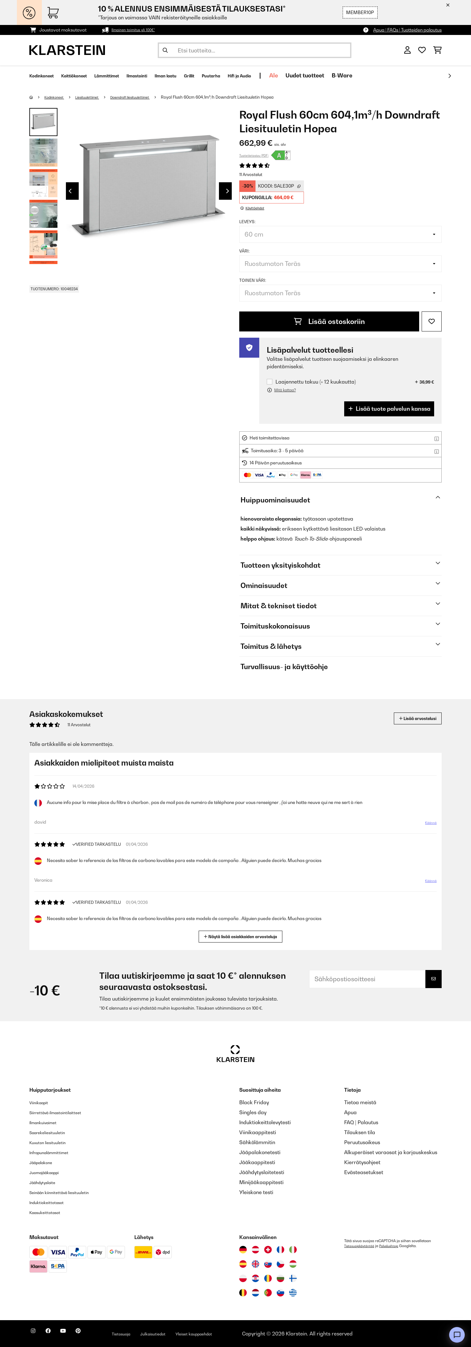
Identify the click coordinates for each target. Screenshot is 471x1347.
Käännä (427, 825)
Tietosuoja (144, 1333)
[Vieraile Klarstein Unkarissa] (293, 1264)
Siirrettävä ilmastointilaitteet (63, 1112)
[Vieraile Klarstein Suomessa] (293, 1278)
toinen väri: (252, 280)
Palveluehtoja (395, 1246)
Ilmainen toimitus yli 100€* (138, 29)
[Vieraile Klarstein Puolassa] (243, 1278)
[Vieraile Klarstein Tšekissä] (280, 1264)
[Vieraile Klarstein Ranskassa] (280, 1249)
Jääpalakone (44, 1162)
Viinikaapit (42, 1102)
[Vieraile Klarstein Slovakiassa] (268, 1264)
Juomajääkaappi (49, 1172)
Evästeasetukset (363, 1172)
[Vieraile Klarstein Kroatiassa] (255, 1278)
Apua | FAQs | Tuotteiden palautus (407, 29)
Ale (340, 75)
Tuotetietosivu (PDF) (254, 155)
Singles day (252, 1112)
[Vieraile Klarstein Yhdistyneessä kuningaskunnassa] (255, 1264)
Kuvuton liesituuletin (52, 1142)
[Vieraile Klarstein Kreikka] (293, 1293)
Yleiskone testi (256, 1192)
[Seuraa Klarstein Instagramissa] (35, 1334)
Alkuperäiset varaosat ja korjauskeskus (390, 1152)
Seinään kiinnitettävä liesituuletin (68, 1192)
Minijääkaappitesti (261, 1182)
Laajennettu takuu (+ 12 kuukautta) (315, 382)
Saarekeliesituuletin (52, 1132)
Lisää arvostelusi (410, 718)
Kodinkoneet (58, 97)
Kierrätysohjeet (362, 1162)
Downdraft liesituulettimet (148, 97)
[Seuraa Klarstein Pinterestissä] (95, 1334)
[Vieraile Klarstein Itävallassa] (255, 1249)
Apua (350, 1112)
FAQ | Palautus (361, 1122)
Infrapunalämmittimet (55, 1152)
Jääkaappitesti (257, 1162)
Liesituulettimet (97, 97)
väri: (244, 250)
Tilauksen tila (359, 1132)
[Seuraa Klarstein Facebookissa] (55, 1334)
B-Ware (409, 75)
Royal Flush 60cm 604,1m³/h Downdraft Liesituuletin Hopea (241, 97)
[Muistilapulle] (432, 321)
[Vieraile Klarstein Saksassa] (243, 1249)
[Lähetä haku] (165, 50)
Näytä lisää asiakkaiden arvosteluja (243, 936)
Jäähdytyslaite (46, 1182)
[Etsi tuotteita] (254, 50)
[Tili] (407, 50)
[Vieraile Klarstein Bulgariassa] (280, 1278)
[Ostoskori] (437, 50)
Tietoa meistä (360, 1102)
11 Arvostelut (250, 174)
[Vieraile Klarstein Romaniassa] (268, 1278)
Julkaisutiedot (182, 1333)
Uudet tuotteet (371, 75)
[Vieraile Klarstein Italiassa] (293, 1249)
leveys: (247, 221)
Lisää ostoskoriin (329, 321)
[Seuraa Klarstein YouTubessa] (75, 1334)
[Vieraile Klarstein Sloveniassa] (280, 1292)
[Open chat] (457, 1335)
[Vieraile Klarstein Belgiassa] (243, 1292)
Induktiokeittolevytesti (265, 1122)
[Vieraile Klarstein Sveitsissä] (268, 1249)
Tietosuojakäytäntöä (361, 1246)
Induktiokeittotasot (51, 1202)
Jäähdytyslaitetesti (261, 1172)
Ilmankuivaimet (47, 1122)
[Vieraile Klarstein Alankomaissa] (255, 1292)
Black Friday (254, 1102)
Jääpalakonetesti (259, 1152)
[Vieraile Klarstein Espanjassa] (243, 1264)
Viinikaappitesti (257, 1132)
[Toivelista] (422, 50)
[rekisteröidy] (449, 76)
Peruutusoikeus (362, 1142)
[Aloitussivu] (37, 97)
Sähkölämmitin (257, 1142)
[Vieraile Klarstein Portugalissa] (268, 1292)
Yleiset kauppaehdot (233, 1333)
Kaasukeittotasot (49, 1212)
